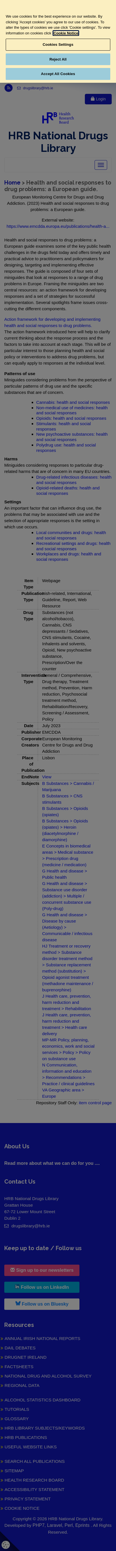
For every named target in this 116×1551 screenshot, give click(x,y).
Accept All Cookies (58, 74)
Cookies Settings (58, 44)
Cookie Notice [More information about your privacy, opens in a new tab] (65, 33)
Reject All (58, 59)
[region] (58, 41)
